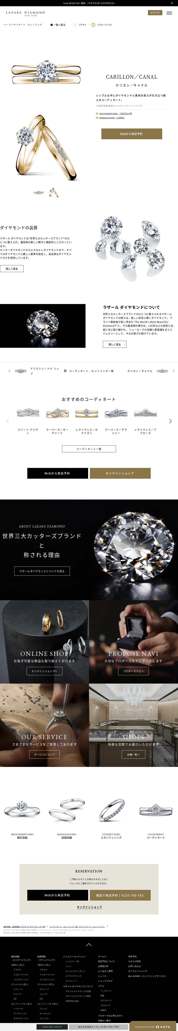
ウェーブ (17, 994)
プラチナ (79, 25)
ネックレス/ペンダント (75, 971)
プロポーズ (105, 1005)
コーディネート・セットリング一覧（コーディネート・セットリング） (77, 927)
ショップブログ (105, 981)
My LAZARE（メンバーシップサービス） (147, 976)
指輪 (102, 996)
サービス (102, 956)
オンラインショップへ (44, 671)
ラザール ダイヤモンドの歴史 (78, 996)
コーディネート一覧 (89, 449)
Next (170, 421)
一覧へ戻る (59, 24)
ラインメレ (44, 1018)
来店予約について (106, 961)
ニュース (102, 976)
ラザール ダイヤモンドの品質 (78, 991)
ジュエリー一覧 (72, 961)
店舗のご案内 (104, 1020)
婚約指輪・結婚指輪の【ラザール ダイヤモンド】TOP (24, 927)
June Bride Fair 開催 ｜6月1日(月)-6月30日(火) (89, 3)
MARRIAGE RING (111, 118)
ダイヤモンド (106, 1000)
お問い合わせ (134, 966)
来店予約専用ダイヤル (98, 1027)
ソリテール (18, 1009)
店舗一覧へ (133, 754)
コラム (101, 986)
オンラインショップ (137, 971)
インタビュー (106, 991)
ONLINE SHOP (52, 1026)
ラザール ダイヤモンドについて (78, 986)
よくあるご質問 (105, 971)
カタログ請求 (134, 961)
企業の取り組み (72, 1001)
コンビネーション (21, 979)
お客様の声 (103, 966)
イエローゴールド (101, 25)
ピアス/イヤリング (74, 976)
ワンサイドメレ (20, 1013)
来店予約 (132, 956)
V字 (15, 999)
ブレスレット (71, 981)
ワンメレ (43, 1009)
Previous (7, 421)
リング (68, 966)
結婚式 (103, 1010)
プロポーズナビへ (133, 671)
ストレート (18, 989)
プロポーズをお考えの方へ (110, 1016)
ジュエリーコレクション (74, 956)
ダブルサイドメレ (21, 1018)
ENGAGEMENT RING (115, 114)
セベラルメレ (45, 1013)
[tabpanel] (31, 419)
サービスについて (44, 754)
